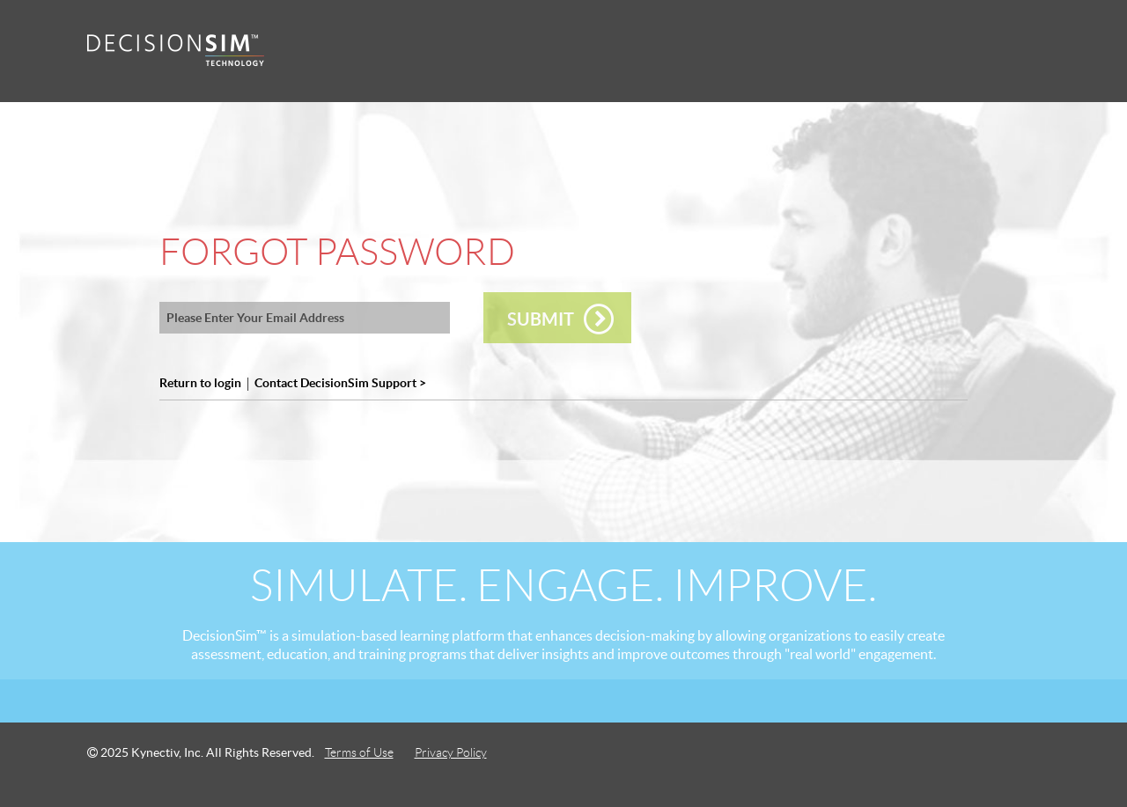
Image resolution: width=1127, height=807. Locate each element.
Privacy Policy (451, 752)
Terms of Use (359, 752)
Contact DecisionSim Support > (340, 383)
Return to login (200, 383)
